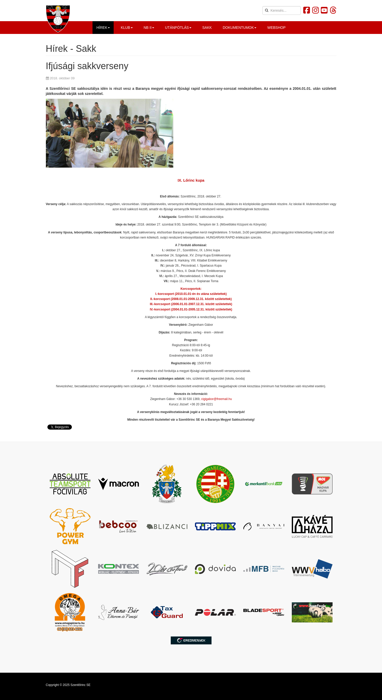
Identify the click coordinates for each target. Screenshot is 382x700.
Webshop (276, 28)
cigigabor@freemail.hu (216, 399)
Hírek (103, 28)
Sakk (207, 28)
